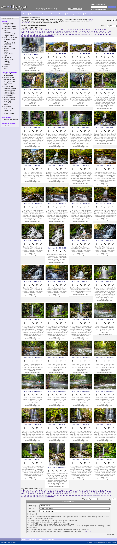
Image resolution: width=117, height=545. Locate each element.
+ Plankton (5, 52)
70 (92, 31)
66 (82, 31)
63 (76, 31)
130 (70, 34)
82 (28, 33)
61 (71, 31)
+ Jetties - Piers (7, 46)
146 (28, 36)
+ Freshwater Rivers (8, 99)
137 (91, 34)
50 (46, 31)
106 (88, 33)
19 (62, 29)
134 (82, 34)
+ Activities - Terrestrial (9, 74)
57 (62, 31)
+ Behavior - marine (8, 25)
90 (47, 33)
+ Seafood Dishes (7, 63)
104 (82, 33)
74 (101, 31)
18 (59, 29)
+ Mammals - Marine (8, 48)
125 (55, 34)
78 (110, 31)
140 (100, 34)
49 (44, 31)
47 (39, 31)
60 (69, 31)
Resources (4, 542)
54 (55, 31)
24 (73, 29)
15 (52, 29)
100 (70, 33)
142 (106, 34)
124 (52, 34)
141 (103, 34)
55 (58, 31)
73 (98, 31)
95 (58, 33)
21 (66, 29)
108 (94, 33)
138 (94, 34)
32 (91, 29)
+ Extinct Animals (7, 95)
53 (53, 31)
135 (85, 34)
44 (33, 31)
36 (100, 29)
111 (103, 33)
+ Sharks (5, 66)
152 (46, 36)
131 (73, 34)
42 (28, 31)
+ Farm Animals (7, 83)
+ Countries (5, 125)
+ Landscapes (6, 106)
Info (86, 14)
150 (40, 36)
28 (82, 29)
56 (60, 31)
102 (76, 33)
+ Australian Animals (8, 79)
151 (43, 36)
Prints (80, 14)
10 (41, 29)
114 (22, 34)
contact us (90, 19)
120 (40, 34)
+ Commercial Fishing (9, 27)
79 (22, 33)
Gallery (61, 14)
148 (34, 36)
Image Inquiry (40, 9)
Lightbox (49, 9)
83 (31, 33)
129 (67, 34)
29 (84, 29)
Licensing (70, 14)
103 (79, 33)
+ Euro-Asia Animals (8, 81)
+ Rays (4, 55)
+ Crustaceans (6, 32)
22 (68, 29)
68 (87, 31)
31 (89, 29)
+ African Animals (7, 76)
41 (26, 31)
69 (89, 31)
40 (23, 31)
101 (73, 33)
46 (37, 31)
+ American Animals (8, 77)
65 (80, 31)
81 (26, 33)
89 (44, 33)
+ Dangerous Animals (8, 34)
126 (58, 34)
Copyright (13, 542)
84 (33, 33)
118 (34, 34)
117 (31, 34)
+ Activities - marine (8, 23)
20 (64, 29)
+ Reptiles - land (7, 110)
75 (103, 31)
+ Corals (4, 30)
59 (67, 31)
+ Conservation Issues (9, 88)
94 (56, 33)
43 (30, 31)
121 (43, 34)
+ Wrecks (5, 68)
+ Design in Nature (8, 36)
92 (51, 33)
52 (51, 31)
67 (85, 31)
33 (93, 29)
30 (86, 29)
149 (37, 36)
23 (71, 29)
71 (94, 31)
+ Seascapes (6, 65)
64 (78, 31)
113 (109, 33)
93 (53, 33)
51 (48, 31)
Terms (8, 542)
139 (97, 34)
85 (35, 33)
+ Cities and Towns (8, 86)
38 (105, 29)
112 (106, 33)
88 (42, 33)
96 (60, 33)
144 (22, 36)
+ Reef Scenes (6, 57)
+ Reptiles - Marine (8, 59)
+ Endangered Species (9, 39)
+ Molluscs (5, 50)
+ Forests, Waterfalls (8, 97)
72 (96, 31)
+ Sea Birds (5, 61)
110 (100, 33)
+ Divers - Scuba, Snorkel (10, 37)
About (53, 14)
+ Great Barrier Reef (8, 43)
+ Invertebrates (6, 45)
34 (95, 29)
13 (48, 29)
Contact (44, 14)
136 (88, 34)
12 (46, 29)
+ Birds (4, 85)
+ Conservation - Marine (9, 28)
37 (102, 29)
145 (25, 36)
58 (64, 31)
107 (91, 33)
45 (35, 31)
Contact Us (87, 531)
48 (42, 31)
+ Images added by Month (10, 119)
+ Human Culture (7, 103)
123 (49, 34)
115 (25, 34)
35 (98, 29)
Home (25, 14)
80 (24, 33)
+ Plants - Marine (7, 54)
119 (37, 34)
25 (75, 29)
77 (107, 31)
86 (38, 33)
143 (109, 34)
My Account (34, 14)
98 (65, 33)
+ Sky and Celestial (8, 114)
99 (67, 33)
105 (85, 33)
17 (57, 29)
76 (105, 31)
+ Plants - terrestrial (8, 108)
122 (46, 34)
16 (55, 29)
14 (50, 29)
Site (92, 14)
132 (76, 34)
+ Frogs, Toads (6, 101)
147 (31, 36)
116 (28, 34)
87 (40, 33)
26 (77, 29)
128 (64, 34)
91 (49, 33)
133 (79, 34)
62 (73, 31)
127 (61, 34)
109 (97, 33)
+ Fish (4, 41)
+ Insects (5, 104)
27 (80, 29)
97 (62, 33)
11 (43, 29)
